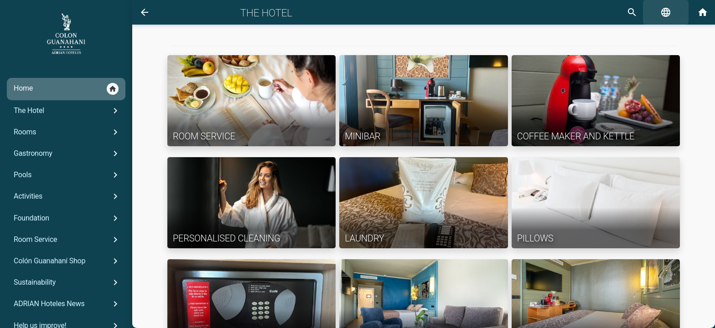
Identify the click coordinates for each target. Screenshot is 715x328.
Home (66, 89)
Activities (67, 196)
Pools (67, 174)
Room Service (67, 239)
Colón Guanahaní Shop (67, 261)
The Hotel (67, 110)
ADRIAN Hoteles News (67, 303)
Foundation (67, 218)
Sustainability (67, 282)
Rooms (67, 132)
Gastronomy (67, 153)
